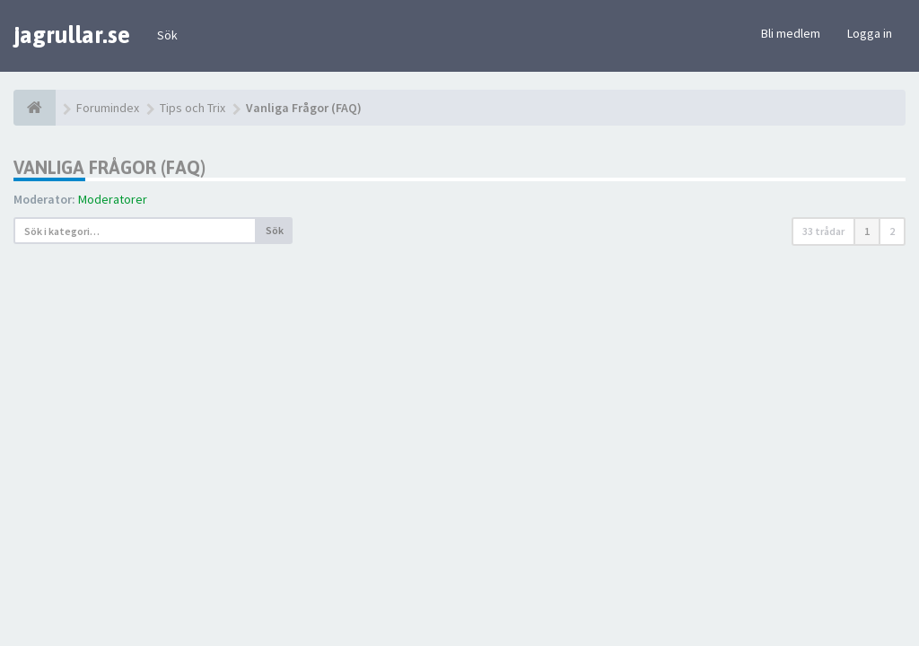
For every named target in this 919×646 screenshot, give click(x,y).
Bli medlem (790, 33)
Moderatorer (112, 199)
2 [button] (892, 231)
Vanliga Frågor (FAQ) (109, 167)
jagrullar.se (71, 35)
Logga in (869, 33)
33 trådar (823, 231)
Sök (167, 35)
